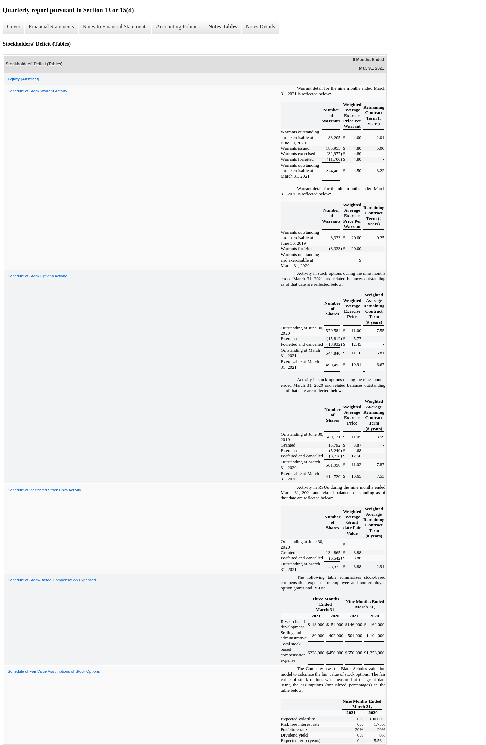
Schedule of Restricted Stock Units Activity (44, 490)
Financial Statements (51, 26)
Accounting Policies (177, 26)
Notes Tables (222, 26)
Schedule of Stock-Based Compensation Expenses (52, 580)
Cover (13, 26)
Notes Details (260, 26)
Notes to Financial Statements (115, 26)
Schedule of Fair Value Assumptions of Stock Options (54, 671)
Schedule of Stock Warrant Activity (37, 91)
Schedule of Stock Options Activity (37, 276)
